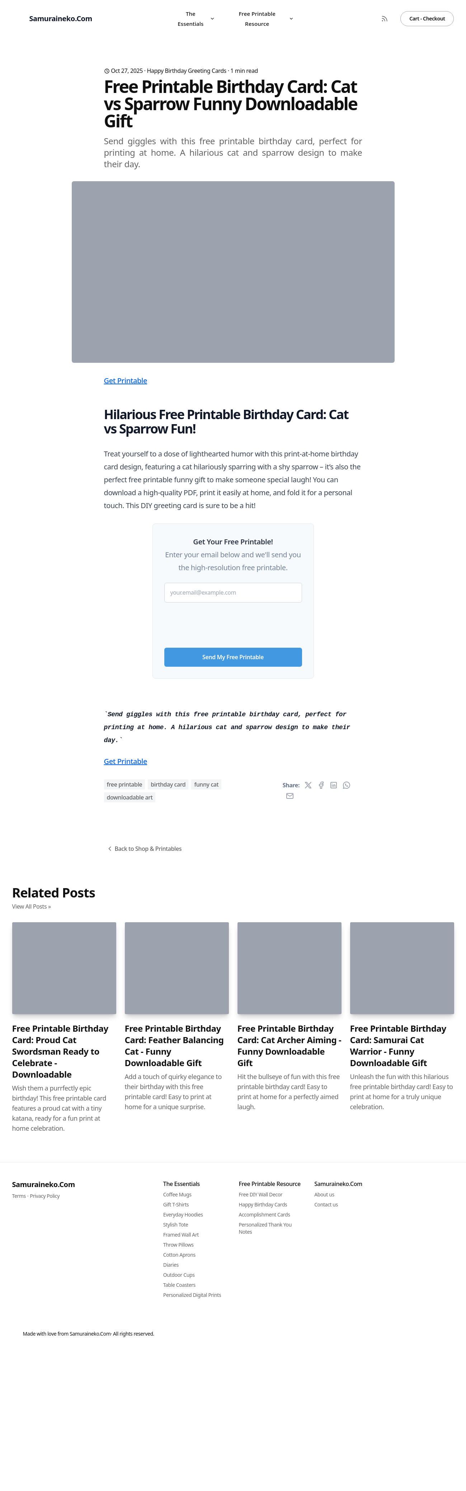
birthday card (168, 1184)
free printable (124, 1184)
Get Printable (125, 522)
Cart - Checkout (427, 18)
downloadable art (130, 1197)
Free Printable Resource (266, 18)
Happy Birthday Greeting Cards (186, 71)
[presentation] (233, 764)
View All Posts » (31, 1306)
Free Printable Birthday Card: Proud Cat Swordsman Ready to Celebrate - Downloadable (60, 1451)
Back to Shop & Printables (144, 1248)
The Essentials (196, 18)
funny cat (206, 1184)
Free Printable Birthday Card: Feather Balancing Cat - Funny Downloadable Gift (174, 1445)
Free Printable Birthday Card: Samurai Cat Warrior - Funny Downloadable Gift (398, 1445)
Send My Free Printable (233, 798)
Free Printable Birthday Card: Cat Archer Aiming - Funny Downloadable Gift (289, 1445)
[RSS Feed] (384, 18)
